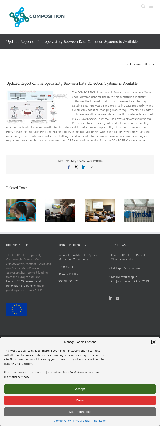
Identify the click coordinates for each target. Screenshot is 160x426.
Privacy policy (81, 420)
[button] (154, 342)
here (144, 140)
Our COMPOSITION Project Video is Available (128, 257)
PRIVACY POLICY (68, 274)
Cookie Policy (62, 420)
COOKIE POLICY (68, 281)
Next (148, 64)
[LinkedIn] (110, 298)
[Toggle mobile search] (143, 6)
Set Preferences (80, 412)
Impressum (99, 420)
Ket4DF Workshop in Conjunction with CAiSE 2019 (130, 279)
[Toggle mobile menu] (151, 6)
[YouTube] (117, 298)
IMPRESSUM (65, 267)
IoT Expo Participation (125, 268)
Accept (80, 389)
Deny (80, 400)
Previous (135, 64)
